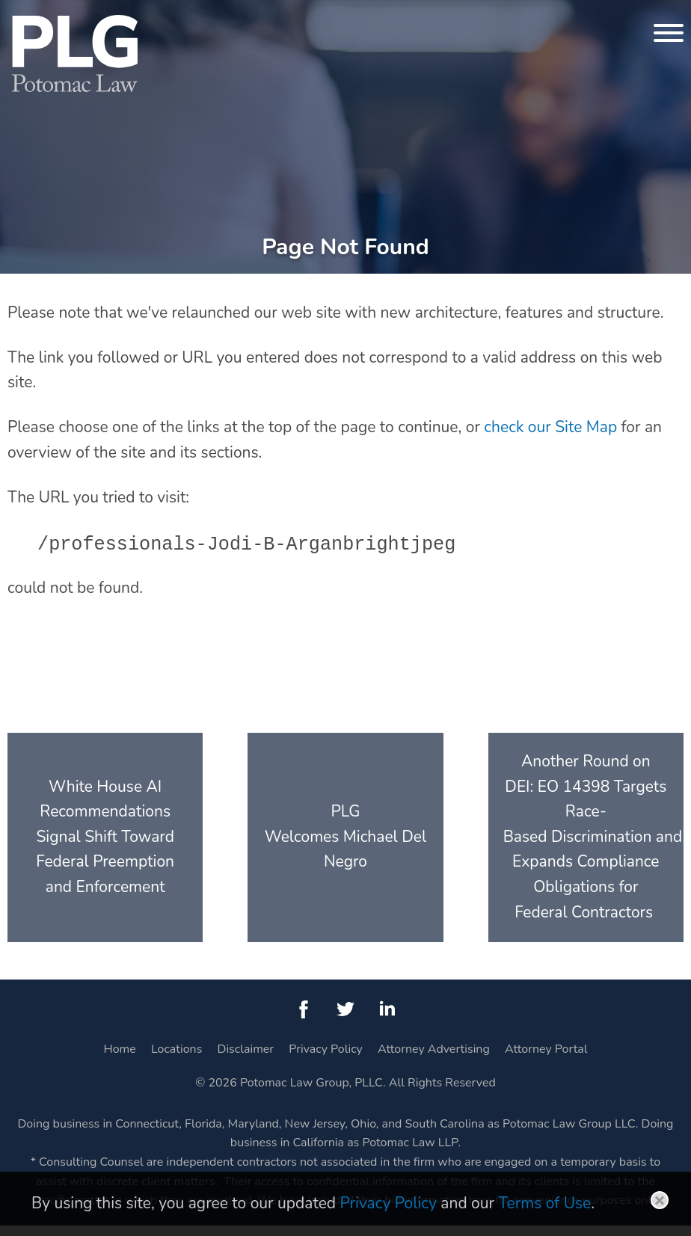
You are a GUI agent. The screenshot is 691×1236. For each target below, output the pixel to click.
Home (120, 1059)
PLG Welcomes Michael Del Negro (345, 847)
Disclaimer (246, 1059)
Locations (176, 1059)
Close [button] (660, 1200)
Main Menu (295, 19)
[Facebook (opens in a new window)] (304, 1020)
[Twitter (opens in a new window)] (345, 1020)
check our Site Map (550, 437)
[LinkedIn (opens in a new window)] (387, 1020)
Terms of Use (544, 1203)
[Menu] (669, 33)
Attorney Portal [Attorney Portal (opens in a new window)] (546, 1059)
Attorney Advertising (434, 1059)
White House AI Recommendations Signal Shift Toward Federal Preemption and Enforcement (105, 847)
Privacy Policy (326, 1059)
